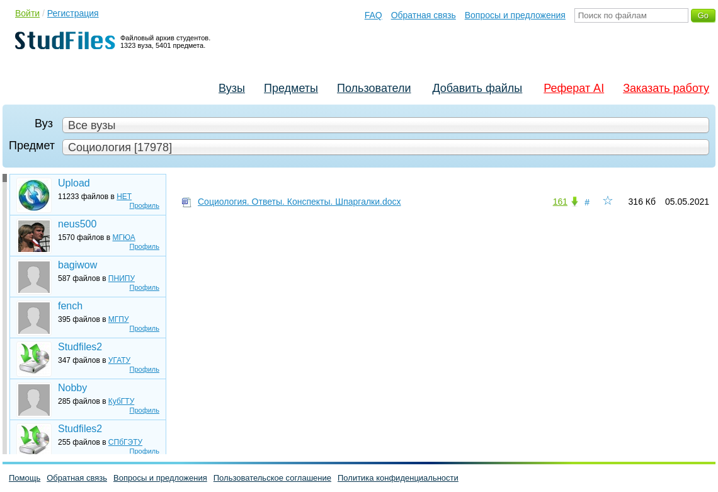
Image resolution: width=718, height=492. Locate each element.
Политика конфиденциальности (398, 478)
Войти (27, 13)
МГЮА (124, 237)
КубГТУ (121, 401)
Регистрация (73, 13)
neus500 (77, 224)
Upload (74, 183)
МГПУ (118, 319)
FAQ (373, 15)
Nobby (72, 387)
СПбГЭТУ (125, 442)
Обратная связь (423, 15)
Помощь (24, 478)
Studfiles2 (80, 346)
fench (70, 305)
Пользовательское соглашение (272, 478)
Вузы (232, 88)
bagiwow (77, 265)
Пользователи (374, 88)
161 (560, 202)
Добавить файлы (477, 88)
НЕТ (124, 196)
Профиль (145, 205)
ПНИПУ (121, 278)
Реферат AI (574, 88)
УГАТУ (119, 360)
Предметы (291, 88)
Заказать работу (666, 88)
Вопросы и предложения (515, 15)
